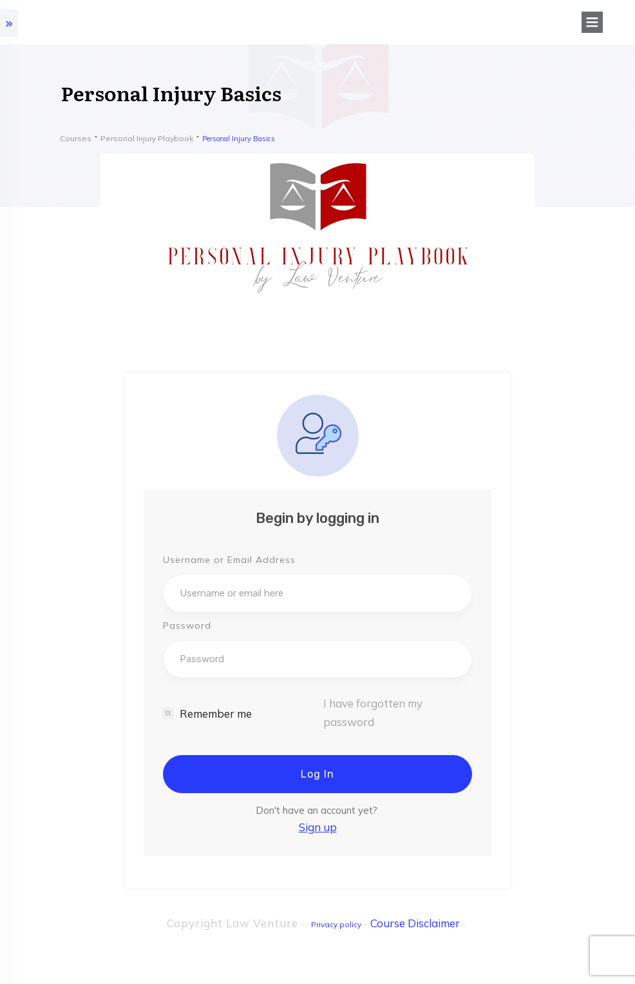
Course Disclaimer (415, 923)
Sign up (318, 827)
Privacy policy (336, 924)
